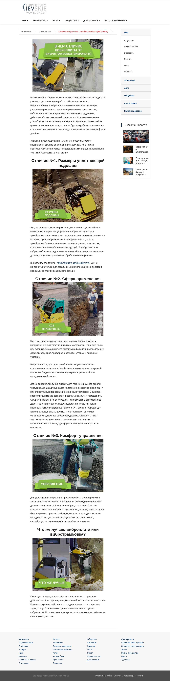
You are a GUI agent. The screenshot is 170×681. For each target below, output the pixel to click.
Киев (126, 65)
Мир (24, 20)
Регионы (128, 71)
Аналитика (58, 643)
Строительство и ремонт (132, 646)
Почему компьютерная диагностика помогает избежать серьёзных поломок (134, 136)
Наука (124, 656)
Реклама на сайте (103, 676)
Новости (139, 676)
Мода (89, 649)
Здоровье (125, 660)
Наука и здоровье (114, 20)
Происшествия (131, 47)
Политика (57, 663)
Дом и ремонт (127, 639)
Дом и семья (90, 20)
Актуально (129, 40)
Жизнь (124, 649)
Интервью (91, 643)
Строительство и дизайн (132, 643)
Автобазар (128, 676)
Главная (26, 31)
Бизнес (56, 639)
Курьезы (91, 646)
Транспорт (58, 660)
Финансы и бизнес (27, 660)
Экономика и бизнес (62, 649)
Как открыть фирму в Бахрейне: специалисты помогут (142, 174)
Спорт (90, 653)
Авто (55, 20)
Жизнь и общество (129, 653)
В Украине (129, 53)
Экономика (39, 20)
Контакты (118, 676)
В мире (127, 59)
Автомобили (58, 656)
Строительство (44, 31)
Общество (71, 20)
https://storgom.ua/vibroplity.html (73, 263)
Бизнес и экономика (62, 646)
